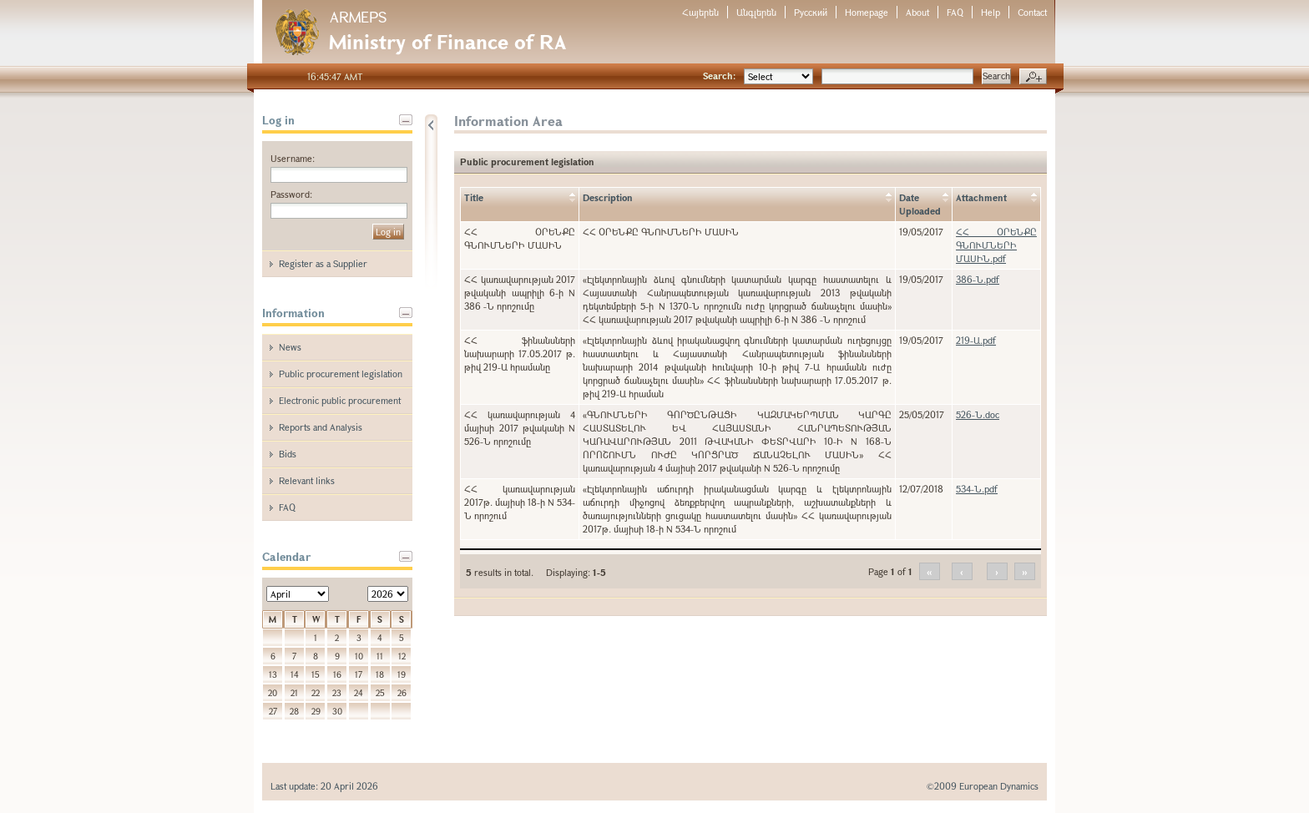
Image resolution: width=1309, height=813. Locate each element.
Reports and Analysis (320, 427)
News (290, 347)
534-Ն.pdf (977, 488)
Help (990, 12)
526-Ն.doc (977, 414)
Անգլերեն (756, 12)
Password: (291, 194)
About (917, 12)
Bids (287, 453)
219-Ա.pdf (976, 340)
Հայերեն (700, 12)
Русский (810, 12)
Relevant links (307, 480)
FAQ (955, 12)
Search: (719, 75)
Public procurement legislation (340, 373)
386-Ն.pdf (977, 279)
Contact (1032, 12)
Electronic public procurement (340, 400)
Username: (292, 158)
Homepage (866, 12)
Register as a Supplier (323, 263)
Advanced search (1033, 76)
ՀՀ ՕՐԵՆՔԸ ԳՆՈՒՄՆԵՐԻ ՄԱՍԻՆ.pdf (996, 245)
